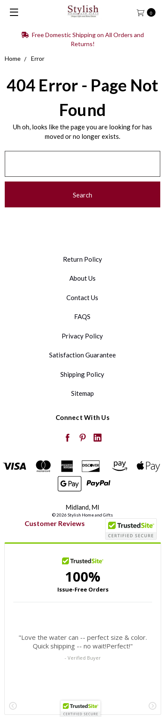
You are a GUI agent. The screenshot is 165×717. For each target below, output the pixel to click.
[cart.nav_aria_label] (148, 11)
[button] (80, 709)
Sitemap (82, 393)
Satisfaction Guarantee (82, 355)
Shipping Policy (82, 374)
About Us (82, 278)
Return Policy (82, 259)
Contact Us (82, 297)
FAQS (82, 316)
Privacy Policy (82, 336)
